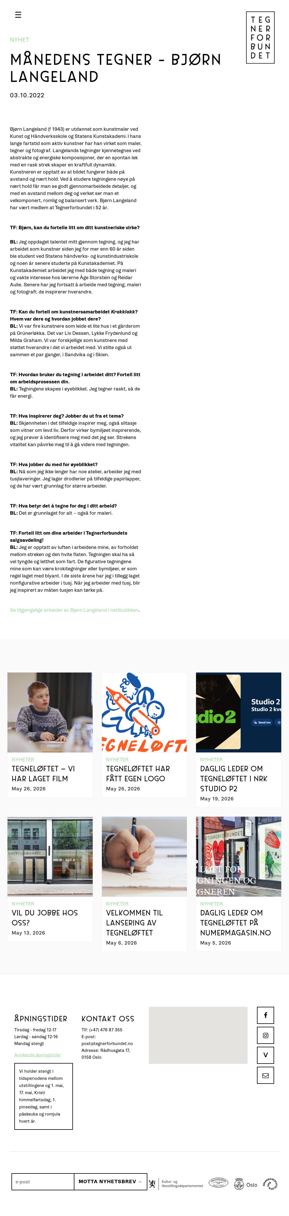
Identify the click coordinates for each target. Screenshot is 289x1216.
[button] (18, 14)
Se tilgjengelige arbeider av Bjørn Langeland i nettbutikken (74, 610)
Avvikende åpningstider (37, 1055)
